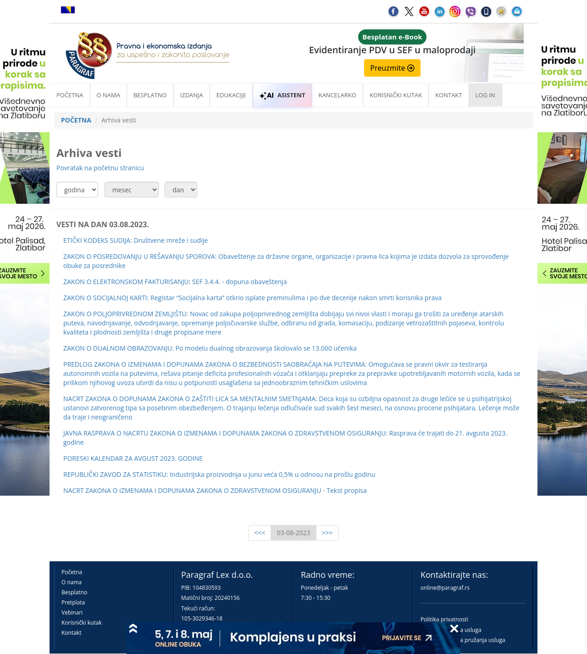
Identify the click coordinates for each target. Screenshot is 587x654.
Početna (69, 95)
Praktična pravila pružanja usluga (463, 640)
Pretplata (73, 602)
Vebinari (72, 612)
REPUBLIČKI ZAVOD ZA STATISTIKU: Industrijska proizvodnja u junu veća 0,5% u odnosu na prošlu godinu (219, 474)
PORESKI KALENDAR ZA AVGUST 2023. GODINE (133, 458)
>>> (327, 532)
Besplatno (150, 95)
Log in (485, 95)
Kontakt (71, 633)
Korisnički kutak (81, 622)
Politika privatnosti (444, 619)
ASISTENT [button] (282, 95)
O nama (108, 95)
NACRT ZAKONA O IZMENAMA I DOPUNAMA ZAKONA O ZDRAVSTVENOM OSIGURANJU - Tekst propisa (215, 490)
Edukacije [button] (231, 95)
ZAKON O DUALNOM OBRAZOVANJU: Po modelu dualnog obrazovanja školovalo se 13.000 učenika (210, 348)
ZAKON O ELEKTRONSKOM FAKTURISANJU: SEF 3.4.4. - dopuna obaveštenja (175, 281)
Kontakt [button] (448, 95)
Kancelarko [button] (337, 95)
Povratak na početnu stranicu (100, 167)
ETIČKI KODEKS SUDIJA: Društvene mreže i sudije (135, 240)
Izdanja (191, 95)
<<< (259, 532)
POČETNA (76, 120)
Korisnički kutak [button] (396, 95)
